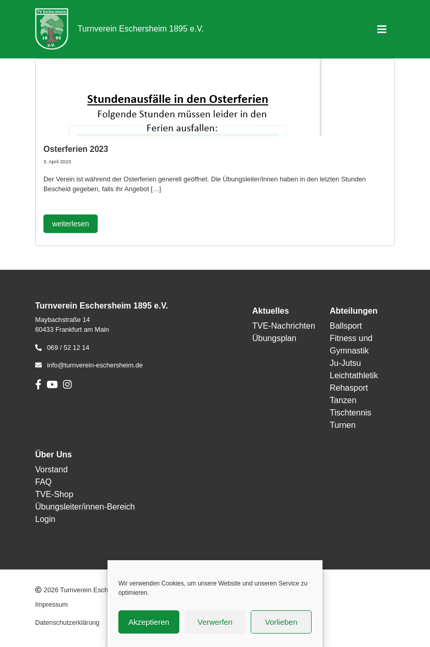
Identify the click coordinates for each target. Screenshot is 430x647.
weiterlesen (70, 224)
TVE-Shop (54, 494)
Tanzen (343, 400)
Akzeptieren (148, 622)
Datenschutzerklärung (67, 622)
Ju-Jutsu (345, 363)
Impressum (51, 604)
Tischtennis (350, 412)
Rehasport (349, 387)
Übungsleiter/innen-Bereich (85, 506)
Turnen (343, 425)
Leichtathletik (354, 375)
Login (45, 519)
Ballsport (346, 325)
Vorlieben (281, 622)
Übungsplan (274, 338)
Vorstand (51, 469)
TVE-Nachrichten (283, 325)
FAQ (43, 481)
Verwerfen (215, 622)
